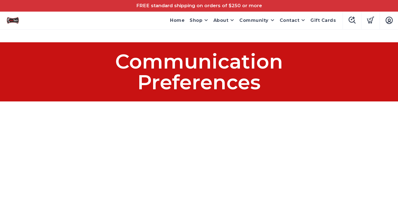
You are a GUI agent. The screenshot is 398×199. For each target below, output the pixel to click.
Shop (196, 20)
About (221, 20)
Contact (290, 20)
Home (177, 20)
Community (254, 20)
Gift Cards (323, 20)
